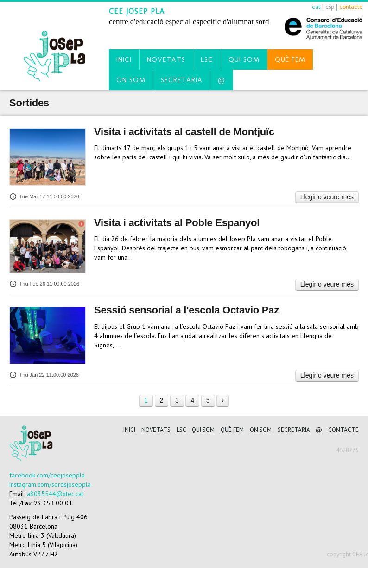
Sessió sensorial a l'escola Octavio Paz (186, 310)
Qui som (244, 59)
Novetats (166, 59)
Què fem (290, 59)
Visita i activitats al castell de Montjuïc (184, 131)
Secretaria (182, 80)
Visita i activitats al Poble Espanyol (177, 223)
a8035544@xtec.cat (55, 494)
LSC (207, 59)
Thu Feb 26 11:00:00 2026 (44, 284)
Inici (124, 59)
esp (329, 7)
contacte (350, 7)
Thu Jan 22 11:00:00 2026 (44, 375)
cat (316, 7)
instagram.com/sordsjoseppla (50, 484)
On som (131, 80)
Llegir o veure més (327, 197)
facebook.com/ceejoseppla (47, 475)
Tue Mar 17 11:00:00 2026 (44, 196)
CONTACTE (343, 430)
